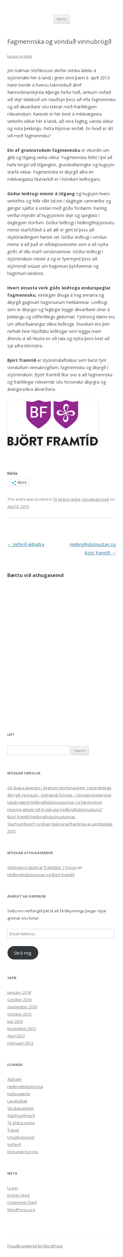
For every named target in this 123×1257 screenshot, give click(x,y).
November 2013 (21, 1028)
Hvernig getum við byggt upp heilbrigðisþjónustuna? (54, 809)
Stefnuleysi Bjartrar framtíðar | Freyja (41, 867)
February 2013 (20, 1043)
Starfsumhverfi (21, 1115)
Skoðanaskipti (20, 1108)
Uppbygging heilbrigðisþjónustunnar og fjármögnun (54, 802)
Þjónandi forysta (22, 1151)
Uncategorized (95, 499)
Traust (13, 1130)
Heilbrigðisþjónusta (25, 1086)
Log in (12, 1188)
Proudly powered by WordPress (34, 1246)
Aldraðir (14, 1079)
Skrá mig (23, 953)
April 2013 (16, 1035)
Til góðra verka (66, 499)
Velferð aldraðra (25, 544)
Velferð (14, 1144)
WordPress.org (21, 1209)
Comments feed (22, 1202)
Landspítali (17, 1101)
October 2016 (19, 999)
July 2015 (15, 1021)
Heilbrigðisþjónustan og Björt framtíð (41, 874)
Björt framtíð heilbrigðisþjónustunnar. (41, 816)
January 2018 (19, 992)
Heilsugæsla (18, 1093)
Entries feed (18, 1195)
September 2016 (22, 1007)
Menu (61, 19)
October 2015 (19, 1014)
